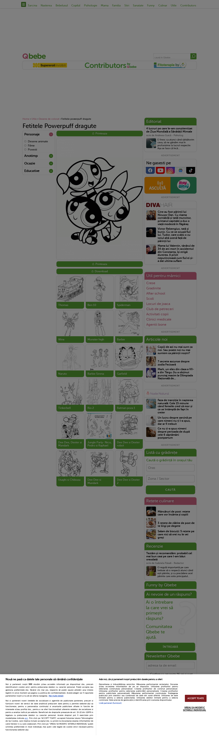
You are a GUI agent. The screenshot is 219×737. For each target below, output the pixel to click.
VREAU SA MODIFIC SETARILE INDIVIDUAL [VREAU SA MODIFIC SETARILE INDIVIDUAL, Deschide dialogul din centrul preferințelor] (194, 708)
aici (26, 718)
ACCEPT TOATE (195, 698)
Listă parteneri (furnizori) (110, 703)
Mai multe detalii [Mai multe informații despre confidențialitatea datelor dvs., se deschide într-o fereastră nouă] (56, 696)
